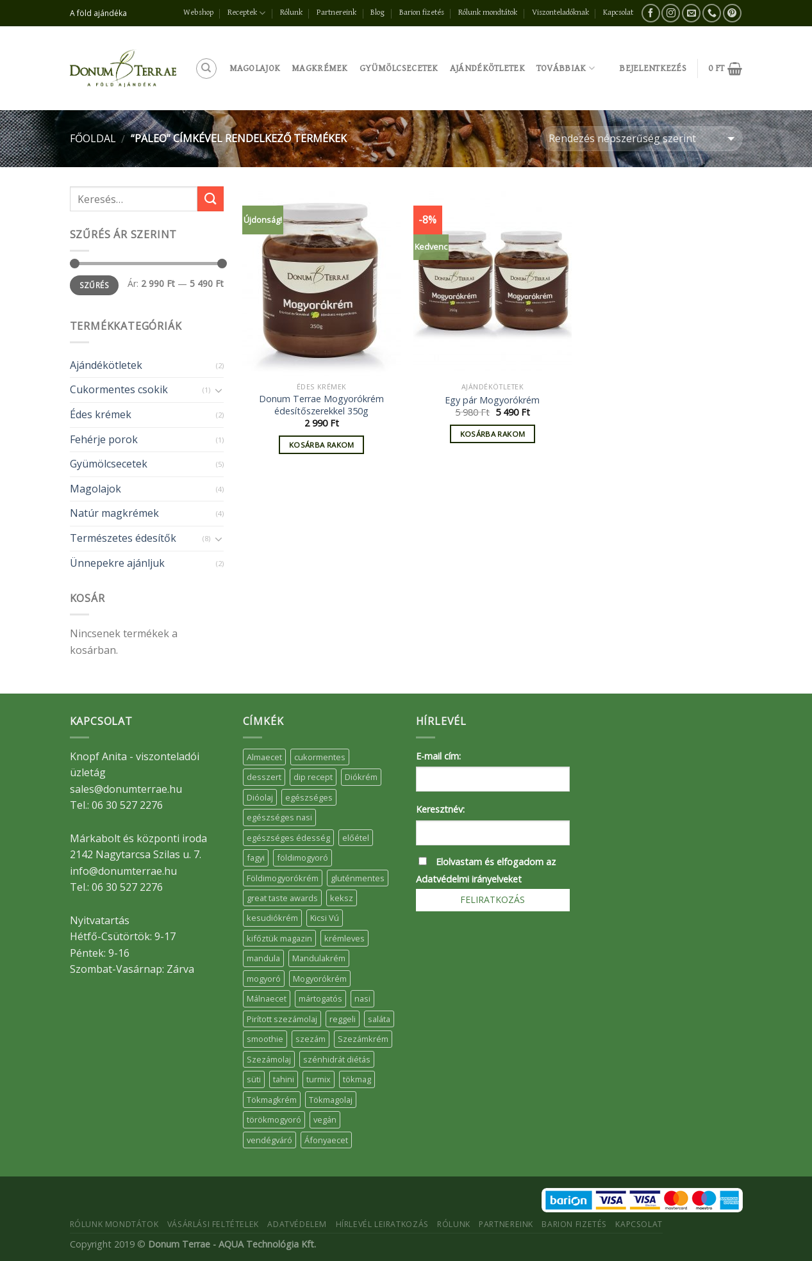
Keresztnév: (440, 809)
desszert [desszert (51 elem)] (264, 777)
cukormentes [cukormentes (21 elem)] (319, 757)
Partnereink (336, 12)
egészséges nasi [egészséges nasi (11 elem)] (279, 817)
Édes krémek (100, 414)
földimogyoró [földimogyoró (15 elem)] (302, 857)
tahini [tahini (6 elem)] (283, 1079)
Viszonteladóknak (560, 12)
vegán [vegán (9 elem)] (324, 1119)
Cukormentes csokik (119, 389)
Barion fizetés (421, 12)
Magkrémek (320, 68)
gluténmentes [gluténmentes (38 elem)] (358, 878)
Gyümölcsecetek (399, 68)
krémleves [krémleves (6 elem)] (344, 938)
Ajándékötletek (487, 68)
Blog (377, 12)
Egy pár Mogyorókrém (492, 400)
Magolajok (255, 68)
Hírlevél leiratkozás (382, 1224)
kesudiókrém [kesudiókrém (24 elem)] (272, 917)
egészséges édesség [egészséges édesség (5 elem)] (288, 837)
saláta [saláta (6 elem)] (379, 1019)
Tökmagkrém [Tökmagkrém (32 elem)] (272, 1099)
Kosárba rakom (321, 445)
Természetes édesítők (123, 538)
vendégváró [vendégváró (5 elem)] (269, 1140)
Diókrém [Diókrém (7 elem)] (361, 777)
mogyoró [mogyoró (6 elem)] (264, 978)
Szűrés (94, 285)
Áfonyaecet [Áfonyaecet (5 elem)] (326, 1140)
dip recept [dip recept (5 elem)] (313, 777)
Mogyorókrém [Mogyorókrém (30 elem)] (320, 978)
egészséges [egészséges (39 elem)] (309, 797)
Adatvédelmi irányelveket (469, 879)
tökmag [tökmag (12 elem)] (357, 1079)
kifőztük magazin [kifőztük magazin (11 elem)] (279, 938)
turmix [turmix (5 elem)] (318, 1079)
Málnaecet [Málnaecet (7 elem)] (266, 998)
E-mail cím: (438, 756)
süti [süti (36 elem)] (254, 1079)
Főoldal (93, 138)
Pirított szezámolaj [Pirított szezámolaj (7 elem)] (282, 1019)
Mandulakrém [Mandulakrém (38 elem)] (318, 958)
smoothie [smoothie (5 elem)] (265, 1039)
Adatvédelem (297, 1224)
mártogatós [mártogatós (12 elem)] (320, 998)
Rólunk (291, 12)
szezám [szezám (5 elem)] (310, 1039)
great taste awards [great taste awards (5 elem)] (282, 898)
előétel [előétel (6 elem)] (355, 837)
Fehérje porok (104, 439)
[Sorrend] (641, 138)
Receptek (246, 13)
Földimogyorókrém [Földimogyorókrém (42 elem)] (283, 878)
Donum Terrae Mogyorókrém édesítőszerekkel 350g (321, 405)
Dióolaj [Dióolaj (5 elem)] (260, 797)
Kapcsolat (618, 12)
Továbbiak (565, 68)
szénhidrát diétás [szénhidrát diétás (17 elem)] (336, 1059)
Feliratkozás (492, 899)
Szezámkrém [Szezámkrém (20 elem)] (363, 1039)
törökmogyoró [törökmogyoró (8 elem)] (274, 1119)
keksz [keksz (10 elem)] (341, 898)
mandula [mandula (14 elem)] (263, 958)
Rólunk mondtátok (487, 12)
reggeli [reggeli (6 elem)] (342, 1019)
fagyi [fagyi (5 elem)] (256, 857)
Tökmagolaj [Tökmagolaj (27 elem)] (330, 1099)
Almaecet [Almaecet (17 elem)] (264, 757)
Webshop (198, 12)
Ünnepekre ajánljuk (117, 563)
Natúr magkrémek (114, 513)
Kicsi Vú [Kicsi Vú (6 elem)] (324, 917)
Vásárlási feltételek (213, 1224)
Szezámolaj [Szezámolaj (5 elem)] (269, 1059)
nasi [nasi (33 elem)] (362, 998)
